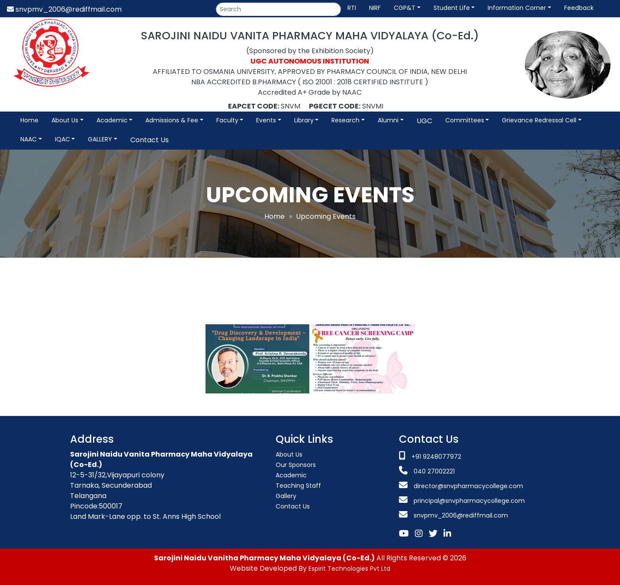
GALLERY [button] (100, 139)
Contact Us (149, 140)
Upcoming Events (326, 216)
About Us (289, 454)
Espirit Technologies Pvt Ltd (349, 568)
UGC (424, 121)
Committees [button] (464, 120)
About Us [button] (64, 120)
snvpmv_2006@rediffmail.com (64, 9)
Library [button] (304, 120)
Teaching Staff (298, 485)
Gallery (286, 496)
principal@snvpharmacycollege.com (468, 500)
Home (29, 120)
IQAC (62, 139)
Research (345, 120)
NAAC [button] (28, 139)
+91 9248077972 (436, 456)
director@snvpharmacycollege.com (468, 486)
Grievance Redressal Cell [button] (539, 120)
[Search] (278, 9)
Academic (112, 120)
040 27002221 (433, 471)
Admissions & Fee (171, 120)
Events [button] (266, 120)
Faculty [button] (227, 120)
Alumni (388, 120)
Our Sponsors (296, 464)
